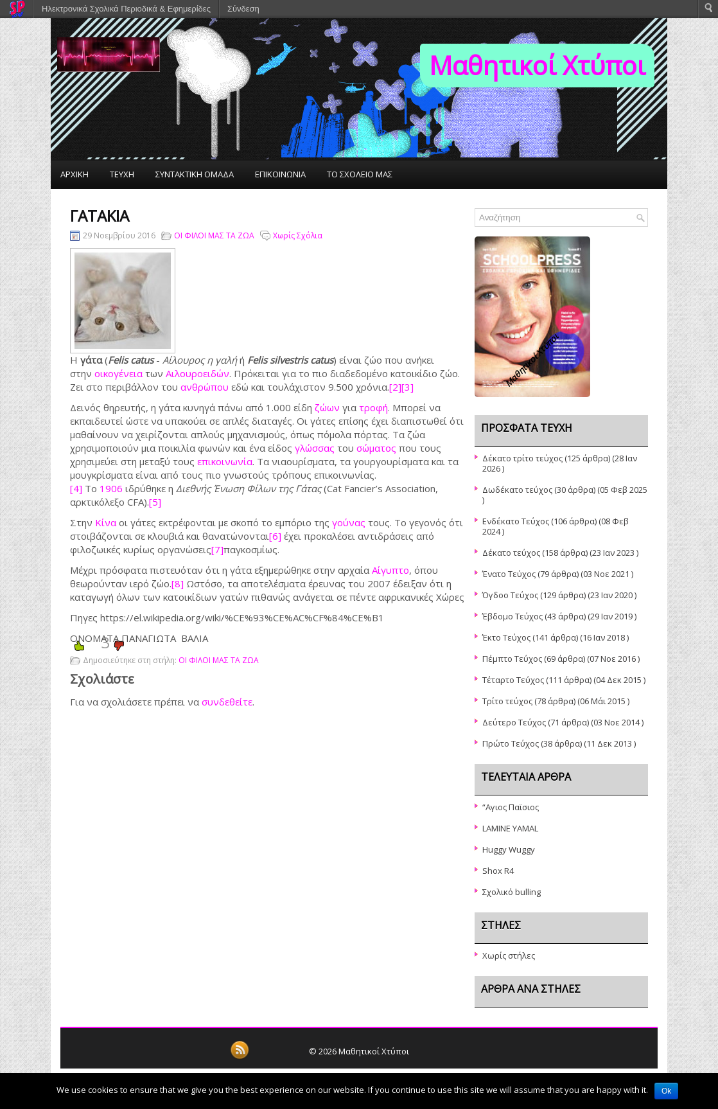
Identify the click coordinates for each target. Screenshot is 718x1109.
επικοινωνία (224, 461)
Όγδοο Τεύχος (510, 595)
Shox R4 (498, 870)
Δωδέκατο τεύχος (517, 489)
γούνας (348, 522)
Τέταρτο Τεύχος (513, 680)
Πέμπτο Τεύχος (512, 658)
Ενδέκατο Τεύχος (515, 521)
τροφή (373, 407)
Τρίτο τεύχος (507, 701)
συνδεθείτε (227, 701)
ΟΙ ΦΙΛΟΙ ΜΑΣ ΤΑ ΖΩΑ (214, 235)
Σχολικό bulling (511, 892)
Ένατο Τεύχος (509, 574)
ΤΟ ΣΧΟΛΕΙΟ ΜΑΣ (359, 174)
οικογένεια (118, 373)
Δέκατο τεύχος (511, 552)
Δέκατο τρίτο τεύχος (522, 458)
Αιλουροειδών (197, 373)
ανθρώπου (204, 386)
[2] (395, 386)
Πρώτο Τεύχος (510, 743)
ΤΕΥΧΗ (122, 174)
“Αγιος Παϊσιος (510, 807)
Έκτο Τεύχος (506, 637)
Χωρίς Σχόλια (297, 235)
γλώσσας (315, 447)
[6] (275, 535)
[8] (177, 583)
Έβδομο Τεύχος (512, 616)
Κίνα (105, 522)
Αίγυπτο (390, 569)
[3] (407, 386)
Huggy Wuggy (508, 849)
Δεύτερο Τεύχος (514, 722)
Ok (666, 1091)
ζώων (327, 407)
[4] (76, 488)
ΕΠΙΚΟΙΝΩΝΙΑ (280, 174)
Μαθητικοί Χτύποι (537, 65)
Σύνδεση (243, 8)
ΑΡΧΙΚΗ (74, 174)
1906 (111, 488)
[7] (217, 549)
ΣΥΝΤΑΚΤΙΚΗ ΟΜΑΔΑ (194, 174)
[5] (155, 501)
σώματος (376, 447)
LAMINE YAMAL (510, 828)
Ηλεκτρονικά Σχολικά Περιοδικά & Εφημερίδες (126, 8)
